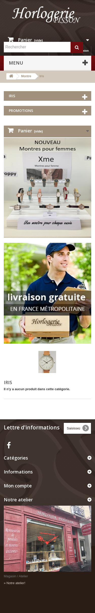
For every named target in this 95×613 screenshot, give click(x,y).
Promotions (21, 110)
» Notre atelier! (14, 583)
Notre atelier (18, 500)
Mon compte (18, 486)
